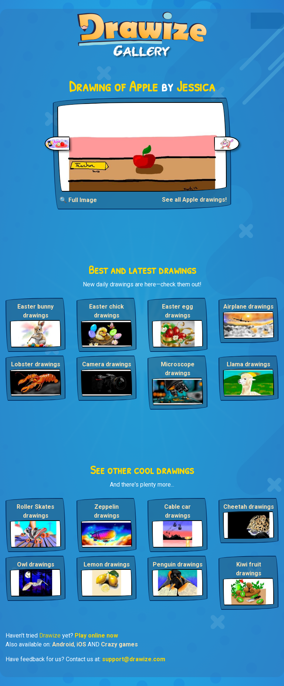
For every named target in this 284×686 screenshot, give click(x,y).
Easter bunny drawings (35, 311)
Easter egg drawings (177, 311)
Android (63, 644)
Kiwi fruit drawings (248, 569)
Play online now (96, 635)
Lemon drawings (107, 564)
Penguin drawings (178, 564)
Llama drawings (248, 364)
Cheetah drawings (248, 506)
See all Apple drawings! (194, 199)
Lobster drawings (35, 364)
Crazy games (119, 644)
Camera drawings (106, 364)
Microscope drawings (178, 369)
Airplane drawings (248, 306)
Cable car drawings (177, 511)
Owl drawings (35, 564)
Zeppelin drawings (106, 511)
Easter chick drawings (106, 311)
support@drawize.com (133, 659)
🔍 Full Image (78, 200)
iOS (81, 644)
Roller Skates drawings (35, 511)
